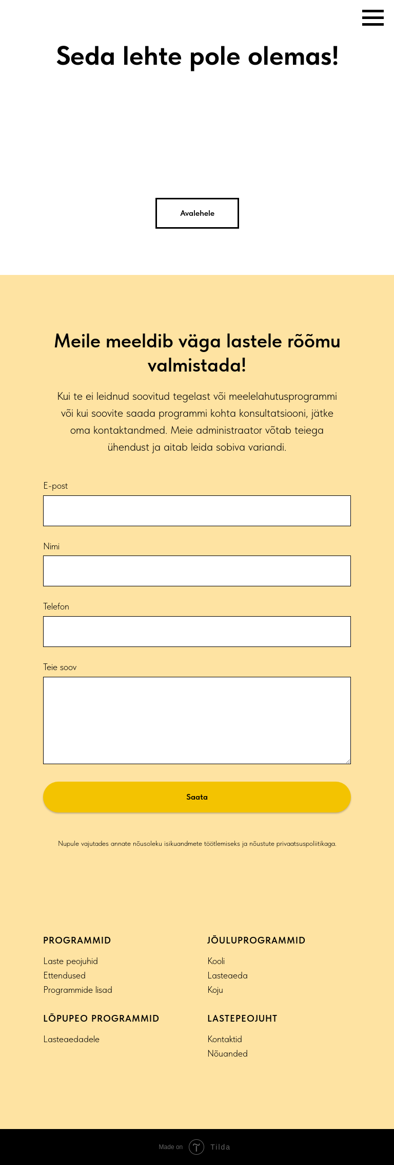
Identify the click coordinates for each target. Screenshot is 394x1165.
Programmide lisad (77, 989)
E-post (55, 485)
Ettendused (64, 975)
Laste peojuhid (70, 960)
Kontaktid (224, 1038)
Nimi (51, 546)
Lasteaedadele (71, 1038)
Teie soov (59, 666)
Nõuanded (227, 1053)
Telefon (56, 606)
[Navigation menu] (373, 18)
